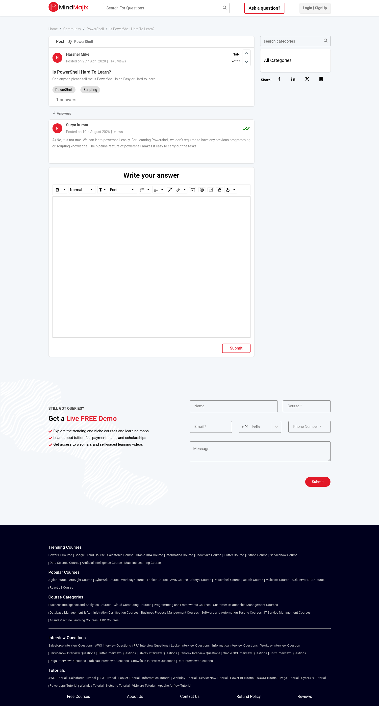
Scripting (90, 90)
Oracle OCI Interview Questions (245, 653)
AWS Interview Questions (113, 645)
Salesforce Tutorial (82, 678)
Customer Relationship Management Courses (245, 605)
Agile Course (58, 580)
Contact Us (190, 696)
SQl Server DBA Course (308, 580)
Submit (236, 348)
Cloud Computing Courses (132, 605)
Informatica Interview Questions (235, 645)
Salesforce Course (120, 555)
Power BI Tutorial (242, 678)
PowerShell (95, 29)
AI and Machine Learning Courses (74, 620)
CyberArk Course (107, 580)
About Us (135, 696)
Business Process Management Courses (170, 612)
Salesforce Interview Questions (71, 645)
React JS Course (61, 587)
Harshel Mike (78, 54)
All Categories (278, 60)
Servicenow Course (283, 555)
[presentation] (227, 481)
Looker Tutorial (129, 678)
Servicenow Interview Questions (72, 653)
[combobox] (242, 427)
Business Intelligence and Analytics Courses (80, 605)
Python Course (257, 555)
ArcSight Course (80, 580)
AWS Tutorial (58, 678)
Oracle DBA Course (149, 555)
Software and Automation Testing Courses (231, 612)
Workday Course (132, 580)
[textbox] (151, 203)
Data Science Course (64, 563)
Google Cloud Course (90, 555)
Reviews (305, 696)
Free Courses (78, 696)
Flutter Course (234, 555)
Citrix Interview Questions (288, 653)
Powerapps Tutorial (63, 685)
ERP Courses (109, 620)
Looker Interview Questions (190, 645)
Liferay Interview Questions (157, 653)
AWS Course (179, 580)
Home (53, 29)
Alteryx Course (200, 580)
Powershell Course (227, 580)
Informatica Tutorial (156, 678)
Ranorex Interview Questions (199, 653)
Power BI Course (60, 555)
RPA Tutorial (107, 678)
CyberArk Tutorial (313, 678)
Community (72, 29)
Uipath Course (253, 580)
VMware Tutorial (143, 685)
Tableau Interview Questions (108, 661)
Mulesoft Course (277, 580)
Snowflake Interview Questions (153, 661)
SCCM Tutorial (267, 678)
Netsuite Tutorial (118, 685)
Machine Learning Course (142, 563)
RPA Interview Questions (150, 645)
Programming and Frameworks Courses (182, 605)
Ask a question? (264, 8)
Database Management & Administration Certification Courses (94, 612)
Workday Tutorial (185, 678)
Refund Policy (248, 696)
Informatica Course (179, 555)
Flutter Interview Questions (117, 653)
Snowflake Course (208, 555)
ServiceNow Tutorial (213, 678)
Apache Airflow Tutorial (174, 685)
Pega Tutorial (289, 678)
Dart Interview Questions (195, 661)
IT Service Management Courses (287, 612)
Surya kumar (77, 125)
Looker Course (157, 580)
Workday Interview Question (280, 645)
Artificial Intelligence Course (102, 563)
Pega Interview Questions (68, 661)
